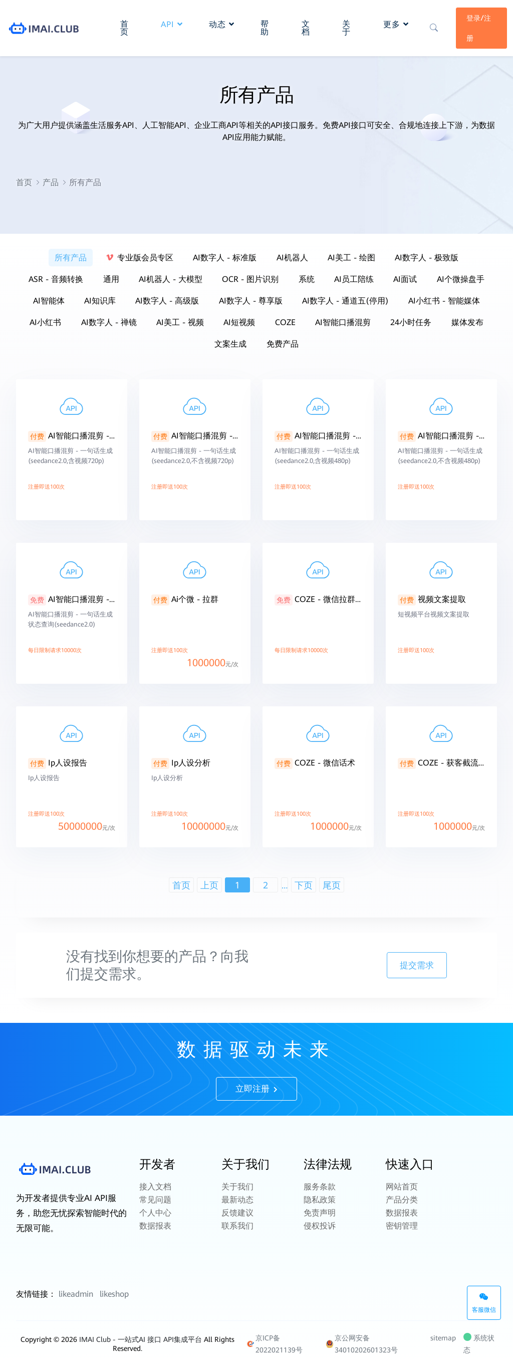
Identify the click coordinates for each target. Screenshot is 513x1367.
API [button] (172, 24)
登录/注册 (478, 28)
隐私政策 (320, 1199)
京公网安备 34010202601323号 (362, 1344)
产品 (51, 182)
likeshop (114, 1294)
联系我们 (237, 1226)
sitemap (443, 1338)
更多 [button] (396, 24)
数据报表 (155, 1226)
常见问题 (155, 1199)
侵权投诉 (320, 1226)
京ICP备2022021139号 (274, 1344)
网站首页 (402, 1186)
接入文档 (155, 1186)
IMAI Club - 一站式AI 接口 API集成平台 (140, 1339)
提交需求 (417, 965)
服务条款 (320, 1186)
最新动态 (237, 1199)
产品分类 (402, 1199)
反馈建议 (237, 1213)
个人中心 (155, 1213)
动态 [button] (221, 24)
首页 (24, 182)
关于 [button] (346, 28)
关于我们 (237, 1186)
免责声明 (320, 1213)
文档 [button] (306, 28)
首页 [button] (124, 28)
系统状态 (478, 1344)
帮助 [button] (265, 28)
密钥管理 (402, 1226)
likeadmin (76, 1294)
